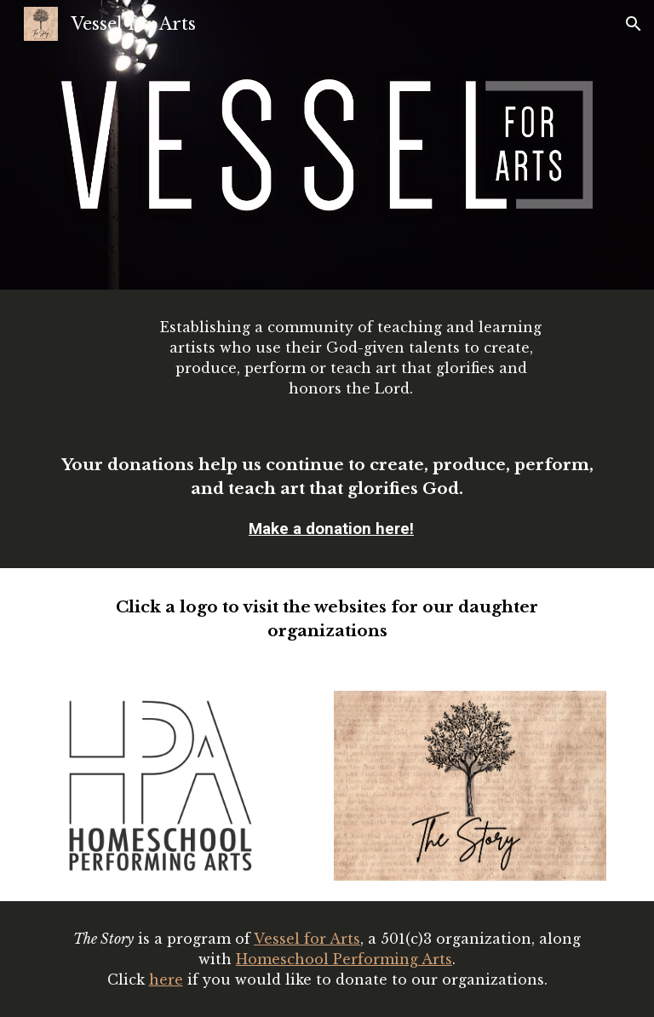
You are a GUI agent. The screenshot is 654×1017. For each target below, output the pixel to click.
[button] (633, 23)
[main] (350, 357)
